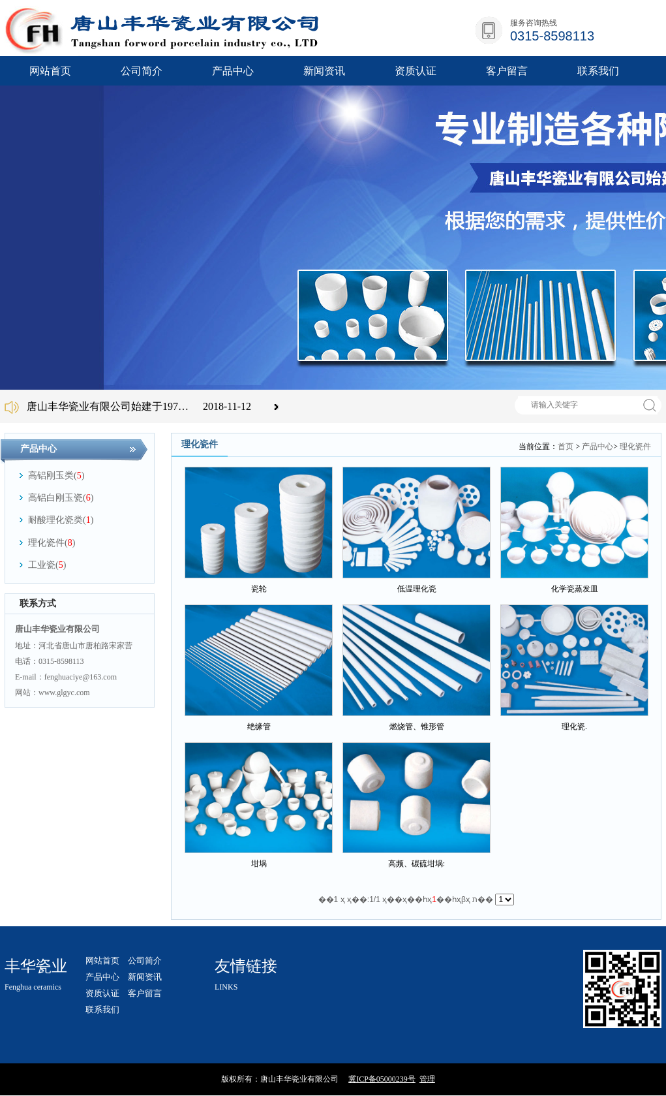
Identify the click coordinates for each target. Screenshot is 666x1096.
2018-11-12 (227, 406)
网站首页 (50, 70)
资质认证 (102, 993)
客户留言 (145, 993)
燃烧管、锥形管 (416, 726)
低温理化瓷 (416, 588)
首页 (565, 446)
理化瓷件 (635, 446)
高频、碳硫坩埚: (416, 863)
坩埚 (259, 863)
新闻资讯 (145, 977)
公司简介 (145, 960)
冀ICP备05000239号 (382, 1079)
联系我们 (102, 1009)
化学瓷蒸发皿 (574, 588)
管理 (427, 1079)
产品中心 (597, 446)
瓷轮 (259, 588)
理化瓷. (574, 726)
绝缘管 (259, 726)
